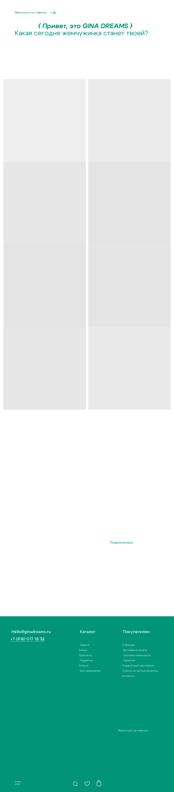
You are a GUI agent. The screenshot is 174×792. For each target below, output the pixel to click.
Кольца (73, 665)
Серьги (75, 645)
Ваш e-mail (45, 531)
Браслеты (75, 655)
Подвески (77, 660)
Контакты (117, 676)
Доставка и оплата (126, 650)
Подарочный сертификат (127, 665)
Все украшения (81, 670)
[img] (75, 784)
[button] (18, 783)
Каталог (78, 632)
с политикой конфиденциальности (55, 556)
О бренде (117, 645)
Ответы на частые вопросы (129, 670)
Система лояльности (127, 655)
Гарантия (120, 660)
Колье (72, 649)
